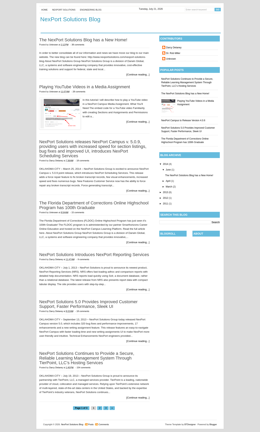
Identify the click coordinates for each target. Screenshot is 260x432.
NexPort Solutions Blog (72, 424)
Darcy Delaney (174, 47)
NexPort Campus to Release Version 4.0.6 (183, 120)
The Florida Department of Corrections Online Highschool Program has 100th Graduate (94, 205)
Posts (91, 424)
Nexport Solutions (63, 10)
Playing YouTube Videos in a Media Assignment (84, 87)
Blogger (213, 424)
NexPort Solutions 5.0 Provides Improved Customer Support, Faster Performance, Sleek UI (88, 304)
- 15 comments (77, 212)
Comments (103, 424)
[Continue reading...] (138, 74)
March (169, 186)
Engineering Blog (91, 10)
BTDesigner (190, 424)
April (168, 181)
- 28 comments (78, 91)
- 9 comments (82, 259)
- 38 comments (77, 44)
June (168, 169)
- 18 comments (82, 160)
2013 (166, 192)
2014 (166, 164)
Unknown (171, 58)
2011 (166, 203)
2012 (166, 198)
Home (44, 10)
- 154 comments (82, 367)
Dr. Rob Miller (173, 53)
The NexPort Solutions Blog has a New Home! (185, 93)
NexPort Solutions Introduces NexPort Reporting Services (94, 254)
